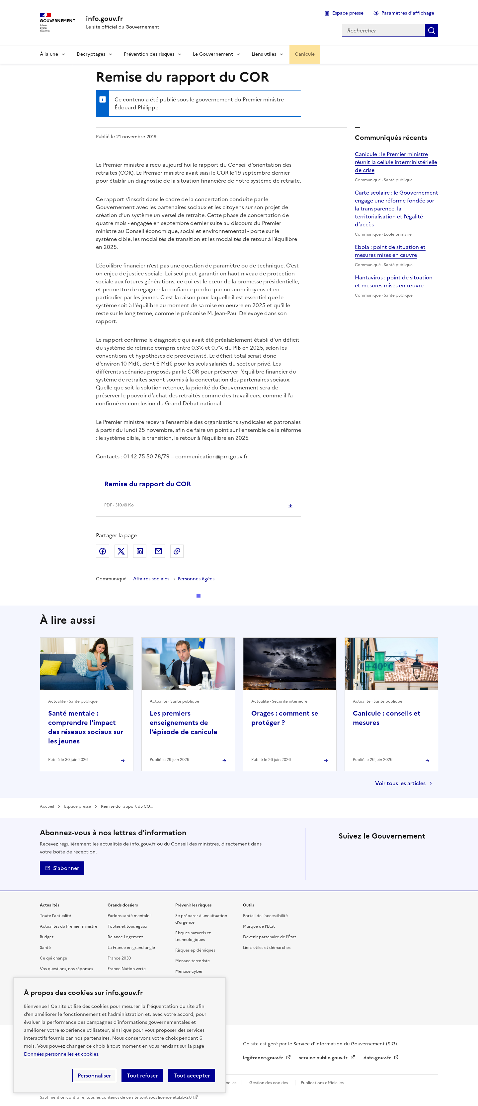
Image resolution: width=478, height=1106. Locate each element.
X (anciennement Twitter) (345, 851)
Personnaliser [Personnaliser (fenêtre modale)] (94, 1075)
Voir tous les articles (400, 783)
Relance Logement (125, 937)
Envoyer (158, 551)
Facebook (102, 551)
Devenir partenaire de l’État (269, 937)
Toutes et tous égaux (127, 926)
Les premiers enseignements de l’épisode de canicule (183, 722)
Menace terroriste (192, 961)
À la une (49, 54)
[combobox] (383, 30)
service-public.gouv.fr (324, 1057)
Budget (46, 937)
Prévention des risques (149, 54)
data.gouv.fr (377, 1057)
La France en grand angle (131, 948)
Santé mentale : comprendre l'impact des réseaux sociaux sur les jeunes (85, 727)
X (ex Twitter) (121, 551)
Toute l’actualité (55, 916)
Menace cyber (189, 971)
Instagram (401, 851)
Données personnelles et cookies (61, 1054)
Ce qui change (53, 958)
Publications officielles (322, 1083)
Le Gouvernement (213, 54)
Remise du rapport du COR (147, 484)
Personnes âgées (196, 578)
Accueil (47, 806)
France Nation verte (127, 969)
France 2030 (119, 958)
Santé (45, 948)
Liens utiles (264, 54)
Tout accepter (192, 1075)
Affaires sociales (151, 578)
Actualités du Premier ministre (68, 926)
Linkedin (382, 851)
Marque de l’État (259, 926)
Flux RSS (401, 870)
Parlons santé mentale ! (130, 916)
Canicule (305, 54)
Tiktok (345, 870)
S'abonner (62, 868)
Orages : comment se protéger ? (284, 718)
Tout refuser (142, 1075)
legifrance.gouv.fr (263, 1057)
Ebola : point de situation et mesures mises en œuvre (390, 251)
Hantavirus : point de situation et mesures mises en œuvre (394, 281)
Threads (419, 851)
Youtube (382, 870)
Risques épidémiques (195, 950)
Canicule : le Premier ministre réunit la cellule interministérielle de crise (396, 162)
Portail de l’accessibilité (265, 916)
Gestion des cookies (268, 1083)
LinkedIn (139, 551)
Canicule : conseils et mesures (387, 718)
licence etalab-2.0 (175, 1097)
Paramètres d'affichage (407, 13)
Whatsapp (363, 870)
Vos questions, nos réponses (66, 969)
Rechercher (431, 30)
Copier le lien (177, 551)
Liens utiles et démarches (266, 948)
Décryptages (91, 54)
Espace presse (347, 13)
